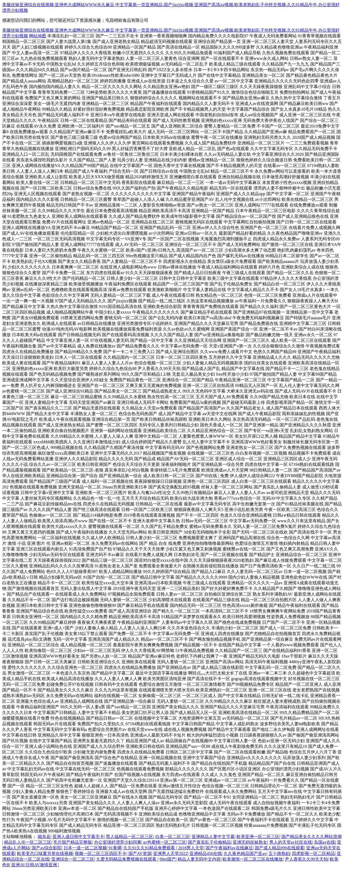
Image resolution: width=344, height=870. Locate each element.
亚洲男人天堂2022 (170, 853)
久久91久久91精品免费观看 (149, 848)
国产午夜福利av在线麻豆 (229, 848)
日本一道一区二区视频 (85, 848)
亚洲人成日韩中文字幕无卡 (78, 836)
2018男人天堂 (191, 848)
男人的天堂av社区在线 (290, 842)
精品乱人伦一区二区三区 (27, 842)
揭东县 (44, 836)
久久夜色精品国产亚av (245, 853)
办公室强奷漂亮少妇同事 (117, 842)
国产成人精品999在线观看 (279, 848)
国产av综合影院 (47, 848)
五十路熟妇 (279, 853)
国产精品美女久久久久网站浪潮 (311, 836)
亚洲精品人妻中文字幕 (213, 836)
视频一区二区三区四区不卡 (100, 853)
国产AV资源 (139, 853)
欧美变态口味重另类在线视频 (45, 853)
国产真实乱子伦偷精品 (209, 842)
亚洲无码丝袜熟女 (250, 842)
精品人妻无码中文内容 (199, 859)
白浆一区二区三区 (172, 836)
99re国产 (168, 859)
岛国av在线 (324, 842)
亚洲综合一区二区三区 (72, 859)
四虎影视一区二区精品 (313, 853)
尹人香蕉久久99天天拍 (306, 859)
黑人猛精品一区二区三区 (129, 836)
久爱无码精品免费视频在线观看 (126, 859)
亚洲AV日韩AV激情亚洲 (34, 864)
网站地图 (37, 36)
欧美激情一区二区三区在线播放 (253, 859)
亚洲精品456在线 (205, 853)
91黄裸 (115, 848)
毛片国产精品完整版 (72, 842)
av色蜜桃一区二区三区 (164, 842)
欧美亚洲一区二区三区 (258, 836)
